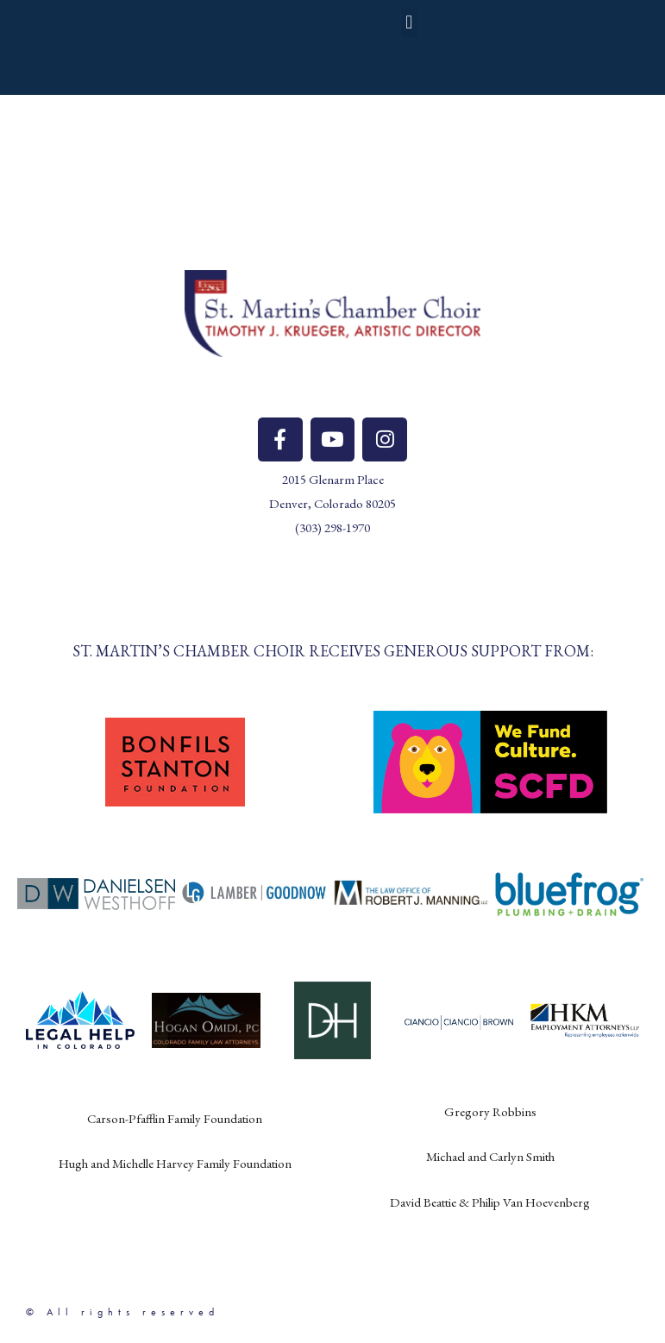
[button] (409, 23)
